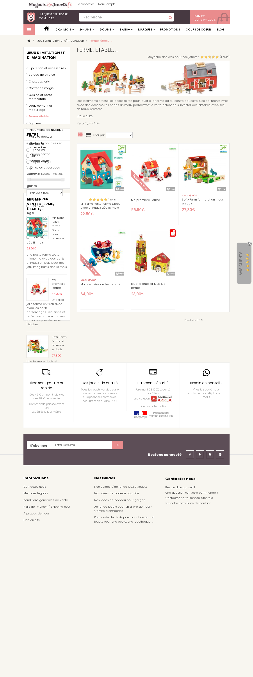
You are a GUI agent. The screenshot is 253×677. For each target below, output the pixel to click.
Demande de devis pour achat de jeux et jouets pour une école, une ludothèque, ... (124, 667)
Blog (220, 29)
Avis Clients (241, 264)
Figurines (35, 125)
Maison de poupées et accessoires (45, 147)
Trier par (99, 135)
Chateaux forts (39, 83)
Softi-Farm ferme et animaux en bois (202, 202)
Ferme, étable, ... (40, 118)
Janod (38, 214)
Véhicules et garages (44, 169)
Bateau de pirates (42, 77)
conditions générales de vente (45, 647)
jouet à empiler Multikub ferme (148, 286)
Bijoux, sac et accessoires (47, 70)
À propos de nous (36, 661)
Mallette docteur (40, 138)
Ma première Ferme (145, 200)
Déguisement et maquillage (40, 110)
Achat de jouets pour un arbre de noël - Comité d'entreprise (123, 656)
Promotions (170, 29)
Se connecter (85, 4)
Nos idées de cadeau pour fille (116, 641)
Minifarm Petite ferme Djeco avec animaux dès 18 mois (100, 206)
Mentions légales (35, 641)
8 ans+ (124, 29)
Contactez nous (34, 634)
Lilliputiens (41, 220)
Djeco (38, 208)
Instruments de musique (46, 132)
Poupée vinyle (39, 163)
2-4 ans (85, 29)
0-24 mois (63, 29)
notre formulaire (53, 16)
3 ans (38, 295)
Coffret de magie (41, 90)
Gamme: (33, 232)
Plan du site (31, 668)
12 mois (39, 277)
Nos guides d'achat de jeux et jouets (120, 634)
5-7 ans (105, 29)
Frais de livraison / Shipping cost (46, 654)
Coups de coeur (198, 29)
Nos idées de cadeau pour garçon (119, 647)
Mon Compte (107, 4)
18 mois (39, 283)
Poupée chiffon (39, 156)
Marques (145, 29)
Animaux (40, 264)
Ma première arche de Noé (100, 284)
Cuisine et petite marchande (40, 99)
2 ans (38, 289)
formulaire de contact (194, 650)
